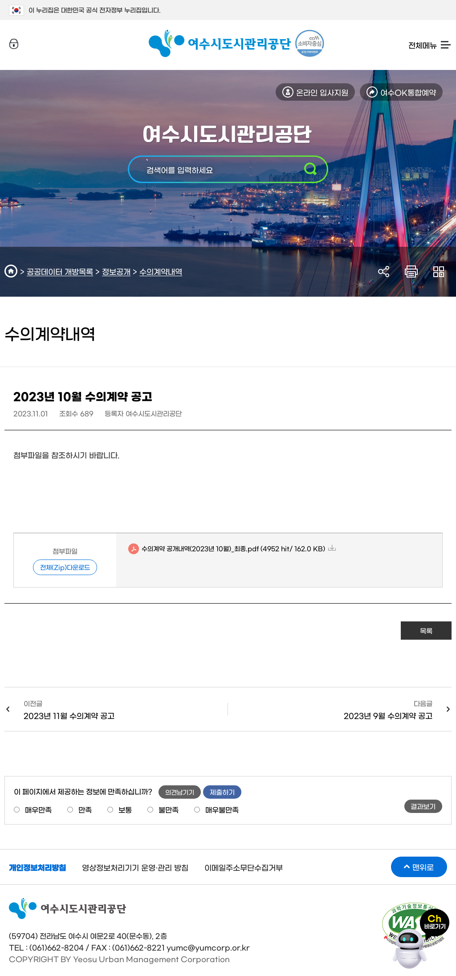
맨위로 (423, 866)
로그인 (14, 44)
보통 (125, 809)
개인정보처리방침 (37, 867)
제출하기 (222, 791)
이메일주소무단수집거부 (243, 867)
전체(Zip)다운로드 (65, 567)
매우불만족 (222, 809)
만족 (85, 809)
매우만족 (38, 809)
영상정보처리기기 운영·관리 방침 (135, 867)
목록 (426, 630)
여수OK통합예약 (408, 92)
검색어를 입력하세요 (180, 169)
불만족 (169, 809)
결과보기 (423, 806)
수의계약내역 (160, 271)
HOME (12, 271)
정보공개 (116, 271)
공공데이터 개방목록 (60, 271)
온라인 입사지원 (322, 92)
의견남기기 (179, 792)
